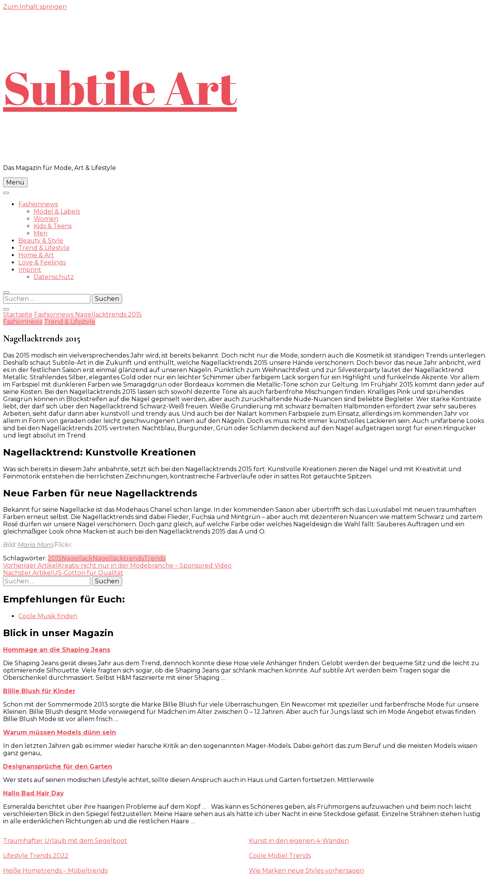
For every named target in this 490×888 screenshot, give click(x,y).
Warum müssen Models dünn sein (59, 732)
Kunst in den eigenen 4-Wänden (299, 840)
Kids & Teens (53, 226)
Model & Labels (57, 211)
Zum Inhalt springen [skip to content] (35, 6)
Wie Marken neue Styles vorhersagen (306, 870)
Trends (155, 558)
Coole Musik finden (47, 616)
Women (46, 218)
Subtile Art (120, 87)
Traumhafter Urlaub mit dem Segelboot (65, 840)
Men (40, 233)
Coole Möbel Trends (280, 855)
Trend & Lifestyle (44, 247)
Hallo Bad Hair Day (33, 793)
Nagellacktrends (118, 558)
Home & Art (36, 255)
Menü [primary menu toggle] (15, 182)
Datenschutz (54, 277)
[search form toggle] (6, 292)
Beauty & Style (40, 240)
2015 (55, 558)
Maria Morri (35, 544)
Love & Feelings (42, 262)
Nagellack (77, 558)
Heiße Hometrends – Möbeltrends (55, 870)
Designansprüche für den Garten (57, 766)
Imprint (29, 269)
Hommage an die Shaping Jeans (56, 649)
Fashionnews (38, 204)
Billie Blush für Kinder (39, 691)
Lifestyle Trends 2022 (36, 855)
